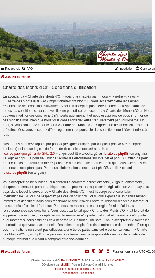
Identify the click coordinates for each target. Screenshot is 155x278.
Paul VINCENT (70, 260)
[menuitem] (27, 68)
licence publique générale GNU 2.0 (29, 154)
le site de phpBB (116, 154)
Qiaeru (97, 268)
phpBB (65, 264)
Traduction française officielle (72, 268)
